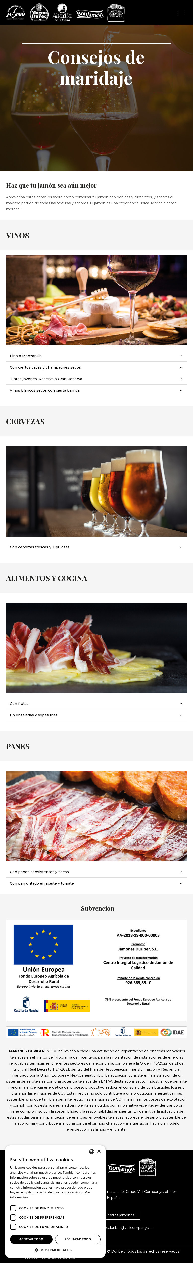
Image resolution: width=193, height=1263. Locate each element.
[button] (55, 1250)
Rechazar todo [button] (77, 1239)
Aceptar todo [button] (31, 1239)
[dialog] (55, 1201)
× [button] (99, 1151)
